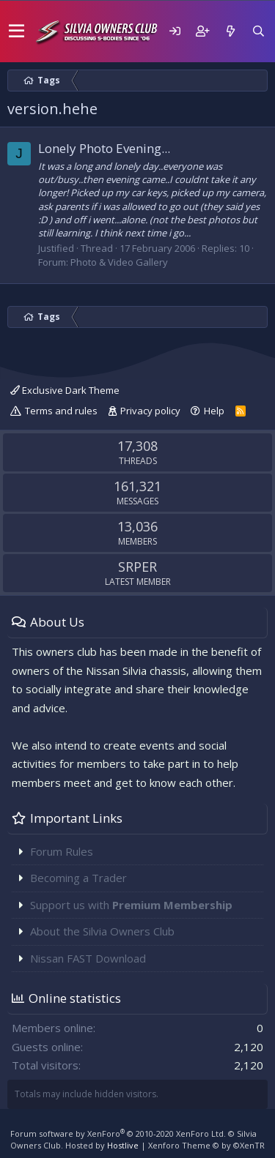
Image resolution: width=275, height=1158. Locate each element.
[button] (16, 31)
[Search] (258, 31)
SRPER (137, 566)
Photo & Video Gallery (119, 262)
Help (214, 410)
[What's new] (230, 31)
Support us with (131, 904)
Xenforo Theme (206, 1145)
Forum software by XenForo (118, 1133)
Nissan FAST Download (88, 958)
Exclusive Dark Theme (65, 390)
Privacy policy (150, 410)
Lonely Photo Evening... (104, 148)
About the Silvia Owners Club (102, 931)
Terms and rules (61, 410)
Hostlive (123, 1145)
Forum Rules (61, 851)
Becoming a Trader (78, 877)
